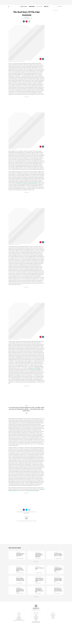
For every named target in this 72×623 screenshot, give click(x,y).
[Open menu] (9, 6)
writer (38, 379)
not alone (31, 495)
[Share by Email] (29, 21)
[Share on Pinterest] (27, 21)
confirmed (31, 468)
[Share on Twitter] (27, 523)
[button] (58, 7)
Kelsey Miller (26, 17)
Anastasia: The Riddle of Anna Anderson (30, 189)
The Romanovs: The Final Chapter (33, 503)
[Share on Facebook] (24, 21)
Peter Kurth (18, 189)
